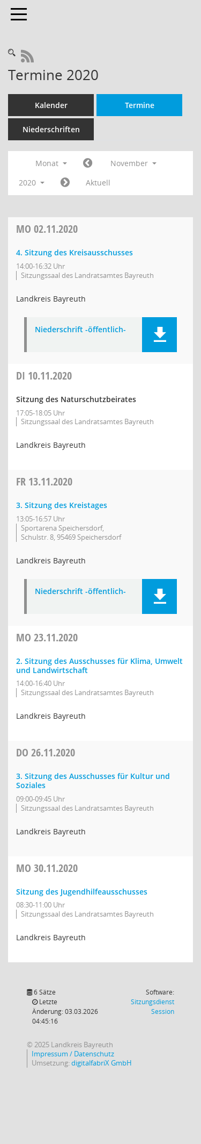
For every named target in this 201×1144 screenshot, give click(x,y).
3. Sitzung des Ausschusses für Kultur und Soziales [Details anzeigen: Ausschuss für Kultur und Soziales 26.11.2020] (93, 780)
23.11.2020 (47, 637)
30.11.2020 (47, 868)
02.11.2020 (47, 228)
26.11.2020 (45, 752)
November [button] (133, 163)
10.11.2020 (44, 375)
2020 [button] (31, 182)
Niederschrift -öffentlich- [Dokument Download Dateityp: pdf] (80, 329)
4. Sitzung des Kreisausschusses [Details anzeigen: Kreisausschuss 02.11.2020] (74, 252)
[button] (159, 334)
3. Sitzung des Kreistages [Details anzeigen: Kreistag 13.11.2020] (61, 505)
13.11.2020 (44, 481)
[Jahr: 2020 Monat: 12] (65, 182)
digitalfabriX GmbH (101, 1063)
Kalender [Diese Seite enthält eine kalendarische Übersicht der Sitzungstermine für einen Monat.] (51, 105)
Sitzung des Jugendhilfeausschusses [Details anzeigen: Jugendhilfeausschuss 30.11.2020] (81, 891)
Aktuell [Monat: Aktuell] (98, 182)
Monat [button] (51, 163)
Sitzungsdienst (152, 1006)
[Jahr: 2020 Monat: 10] (87, 163)
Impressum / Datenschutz (73, 1054)
